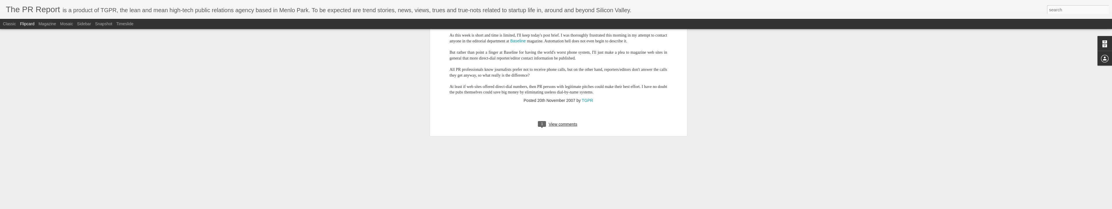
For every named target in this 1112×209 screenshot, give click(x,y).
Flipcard (27, 23)
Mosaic (66, 23)
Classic (9, 23)
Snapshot (103, 23)
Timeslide (124, 23)
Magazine (47, 23)
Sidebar (84, 23)
